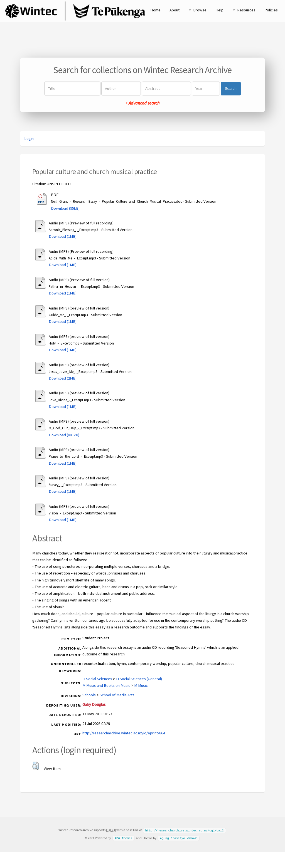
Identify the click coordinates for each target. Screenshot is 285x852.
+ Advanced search (142, 103)
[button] (35, 766)
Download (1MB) (63, 236)
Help (219, 10)
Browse (200, 10)
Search (231, 88)
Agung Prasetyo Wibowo (179, 838)
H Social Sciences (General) (139, 678)
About (174, 10)
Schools (89, 694)
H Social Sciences (97, 678)
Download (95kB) (65, 208)
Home (155, 10)
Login (29, 138)
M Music (141, 685)
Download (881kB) (64, 434)
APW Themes (123, 838)
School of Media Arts (117, 694)
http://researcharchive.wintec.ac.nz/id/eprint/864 (123, 732)
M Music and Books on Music (106, 685)
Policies (271, 10)
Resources (246, 10)
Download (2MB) (63, 378)
